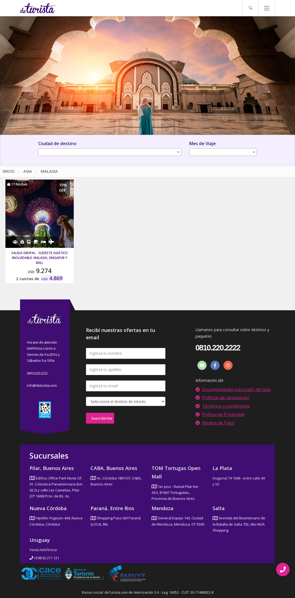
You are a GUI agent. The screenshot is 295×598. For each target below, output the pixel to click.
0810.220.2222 (37, 373)
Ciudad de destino (57, 143)
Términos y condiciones (226, 406)
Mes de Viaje (202, 143)
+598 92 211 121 (44, 557)
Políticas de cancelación (225, 398)
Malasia (49, 171)
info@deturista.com (42, 385)
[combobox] (109, 152)
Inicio (9, 171)
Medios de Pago (218, 423)
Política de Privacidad (223, 414)
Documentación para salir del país (236, 389)
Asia (27, 171)
